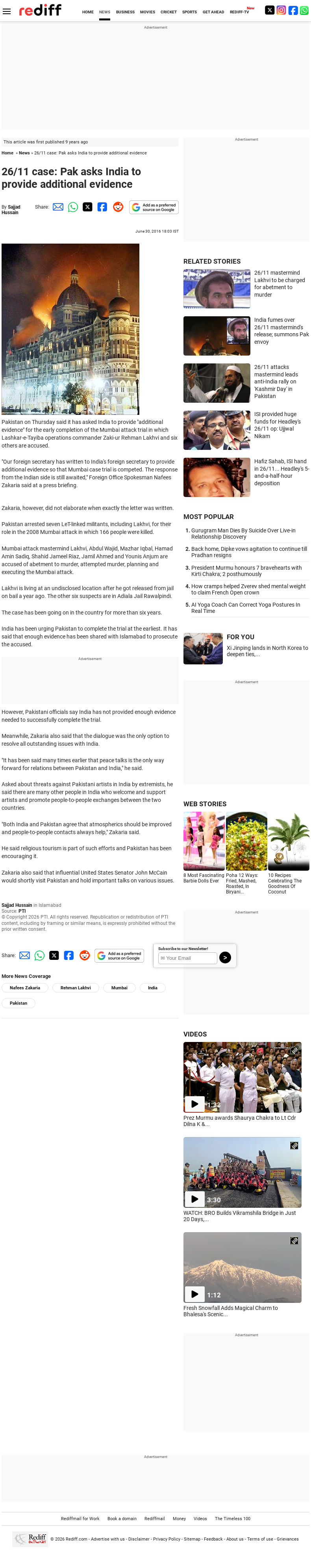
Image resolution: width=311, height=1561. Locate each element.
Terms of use (260, 1539)
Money (179, 1518)
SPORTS (189, 12)
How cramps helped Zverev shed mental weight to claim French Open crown (248, 589)
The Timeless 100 (232, 1518)
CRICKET (169, 12)
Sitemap (192, 1539)
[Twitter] (270, 10)
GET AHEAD (213, 12)
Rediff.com (76, 1539)
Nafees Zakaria (25, 988)
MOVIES (147, 12)
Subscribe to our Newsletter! (183, 948)
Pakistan (18, 1003)
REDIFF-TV (239, 12)
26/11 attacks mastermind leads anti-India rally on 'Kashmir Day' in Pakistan (276, 381)
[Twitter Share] (86, 207)
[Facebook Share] (101, 207)
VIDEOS (195, 1034)
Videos (200, 1518)
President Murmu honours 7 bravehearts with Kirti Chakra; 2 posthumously (246, 571)
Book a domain (122, 1518)
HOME (88, 12)
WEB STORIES (204, 804)
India (152, 988)
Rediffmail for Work (80, 1518)
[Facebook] (293, 10)
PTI (22, 911)
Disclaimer (139, 1539)
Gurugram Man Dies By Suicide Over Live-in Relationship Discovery (243, 533)
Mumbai (119, 988)
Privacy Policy (166, 1539)
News (24, 153)
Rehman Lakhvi (76, 988)
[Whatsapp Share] (71, 207)
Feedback (213, 1539)
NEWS (104, 12)
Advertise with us (108, 1539)
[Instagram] (281, 10)
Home (7, 153)
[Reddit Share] (116, 207)
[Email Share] (56, 207)
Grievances (288, 1539)
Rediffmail (154, 1518)
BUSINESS (125, 12)
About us (235, 1539)
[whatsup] (305, 10)
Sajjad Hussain (11, 209)
